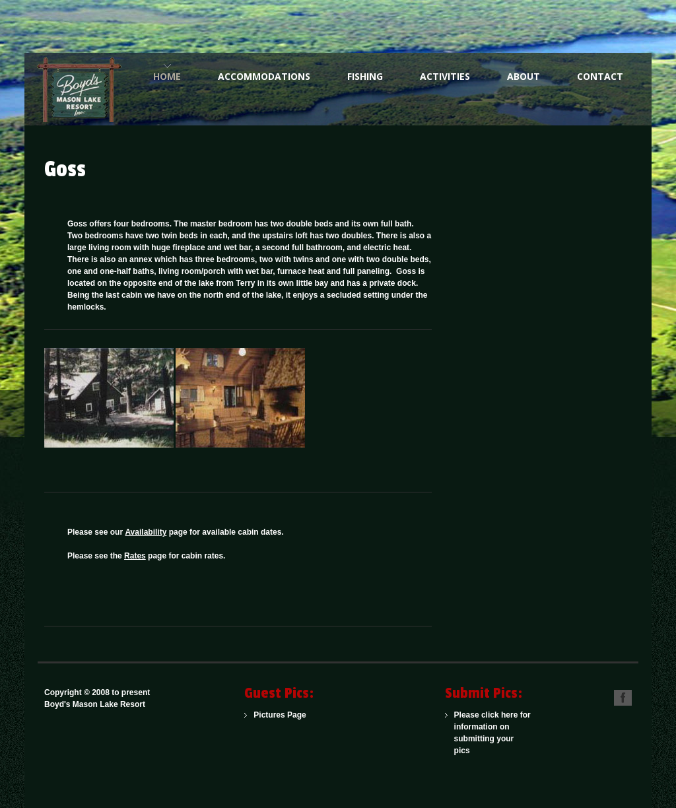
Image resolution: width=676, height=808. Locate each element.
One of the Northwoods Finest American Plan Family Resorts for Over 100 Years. (83, 89)
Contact (600, 76)
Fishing (365, 76)
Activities (445, 76)
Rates (135, 555)
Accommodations (264, 76)
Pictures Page (280, 715)
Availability (145, 532)
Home (167, 76)
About (523, 76)
